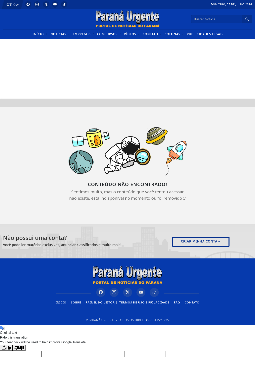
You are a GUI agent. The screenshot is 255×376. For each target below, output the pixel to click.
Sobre (76, 302)
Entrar (12, 4)
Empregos (83, 34)
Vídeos (132, 34)
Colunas (174, 34)
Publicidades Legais (205, 34)
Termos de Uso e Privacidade (144, 302)
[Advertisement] (127, 69)
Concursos (109, 34)
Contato (152, 34)
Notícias (60, 34)
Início (40, 34)
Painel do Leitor (100, 302)
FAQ (177, 302)
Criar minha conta (201, 241)
